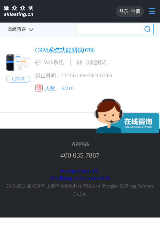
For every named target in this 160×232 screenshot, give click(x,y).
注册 (135, 11)
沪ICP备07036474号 (78, 171)
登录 (123, 11)
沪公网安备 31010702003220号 (80, 178)
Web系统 (54, 62)
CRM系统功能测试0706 (65, 50)
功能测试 (96, 62)
